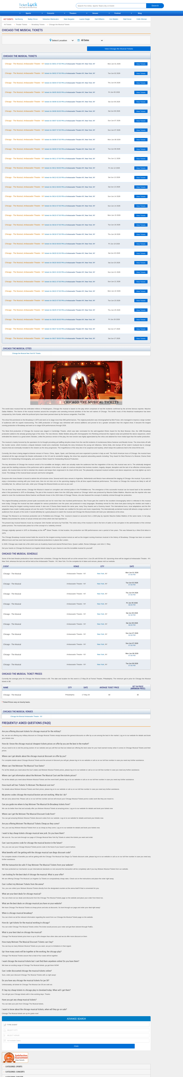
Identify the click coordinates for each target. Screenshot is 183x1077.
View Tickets (141, 64)
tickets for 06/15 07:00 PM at (50, 215)
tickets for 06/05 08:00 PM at (50, 92)
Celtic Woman (146, 19)
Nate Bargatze (73, 19)
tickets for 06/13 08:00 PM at (50, 187)
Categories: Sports (13, 1066)
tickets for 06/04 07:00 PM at (50, 83)
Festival (118, 13)
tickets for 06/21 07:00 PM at (50, 282)
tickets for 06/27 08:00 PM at (50, 338)
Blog (140, 13)
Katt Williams (104, 19)
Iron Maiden (118, 19)
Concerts (50, 13)
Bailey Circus (37, 19)
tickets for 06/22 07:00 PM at (50, 291)
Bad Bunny (23, 19)
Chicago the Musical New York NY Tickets (26, 353)
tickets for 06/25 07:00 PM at (50, 310)
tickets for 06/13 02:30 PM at (50, 177)
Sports (28, 13)
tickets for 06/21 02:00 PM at (50, 272)
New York (100, 574)
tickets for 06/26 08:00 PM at (50, 319)
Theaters (73, 13)
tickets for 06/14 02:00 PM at (50, 196)
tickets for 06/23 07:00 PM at (50, 300)
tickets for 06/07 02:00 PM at (50, 121)
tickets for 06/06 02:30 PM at (50, 102)
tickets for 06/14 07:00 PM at (50, 206)
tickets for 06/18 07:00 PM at (50, 234)
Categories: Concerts (15, 1072)
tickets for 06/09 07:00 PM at (50, 149)
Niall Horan (132, 19)
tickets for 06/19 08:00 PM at (50, 244)
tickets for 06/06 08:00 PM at (50, 111)
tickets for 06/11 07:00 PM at (50, 159)
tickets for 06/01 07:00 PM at (50, 64)
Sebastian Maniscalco (55, 19)
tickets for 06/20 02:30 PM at (50, 253)
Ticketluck (44, 5)
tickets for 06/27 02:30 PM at (50, 329)
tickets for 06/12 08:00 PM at (50, 168)
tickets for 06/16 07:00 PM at (50, 225)
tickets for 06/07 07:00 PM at (50, 130)
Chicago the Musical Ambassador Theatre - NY (26, 716)
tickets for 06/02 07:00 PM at (50, 73)
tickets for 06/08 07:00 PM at (50, 140)
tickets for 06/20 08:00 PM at (50, 263)
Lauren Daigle (89, 19)
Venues (95, 13)
